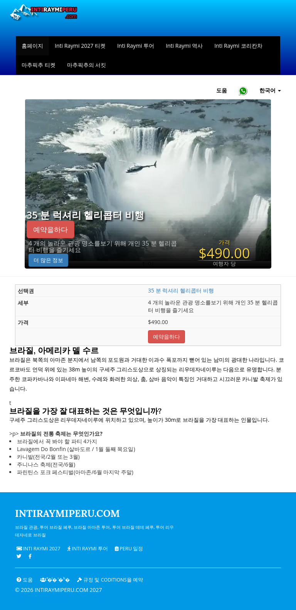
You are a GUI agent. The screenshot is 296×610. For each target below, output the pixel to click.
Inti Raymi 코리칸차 (238, 45)
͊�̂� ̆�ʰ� (55, 580)
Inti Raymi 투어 (135, 45)
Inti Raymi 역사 (184, 45)
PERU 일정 (129, 548)
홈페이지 (32, 45)
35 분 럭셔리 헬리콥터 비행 (85, 215)
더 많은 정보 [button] (48, 260)
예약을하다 (50, 229)
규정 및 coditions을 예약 (110, 580)
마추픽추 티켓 (39, 65)
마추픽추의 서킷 (86, 65)
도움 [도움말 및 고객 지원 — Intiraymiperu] (221, 90)
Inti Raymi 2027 (39, 548)
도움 (25, 580)
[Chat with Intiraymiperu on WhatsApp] (243, 90)
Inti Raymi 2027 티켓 (80, 45)
